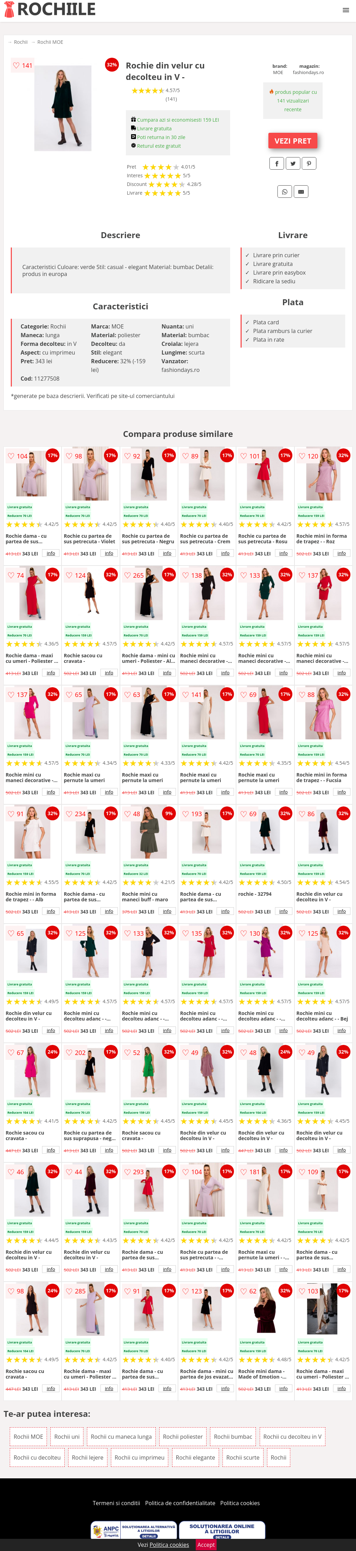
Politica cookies (240, 1503)
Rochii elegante (195, 1457)
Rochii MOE (50, 42)
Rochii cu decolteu (37, 1457)
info (51, 553)
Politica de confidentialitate (180, 1503)
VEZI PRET (293, 140)
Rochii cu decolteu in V (293, 1436)
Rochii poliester (183, 1436)
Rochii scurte (243, 1457)
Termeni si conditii (116, 1503)
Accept (206, 1545)
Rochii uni (67, 1436)
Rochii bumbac (233, 1436)
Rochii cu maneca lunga (121, 1436)
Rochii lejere (88, 1457)
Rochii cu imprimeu (140, 1457)
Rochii (20, 42)
